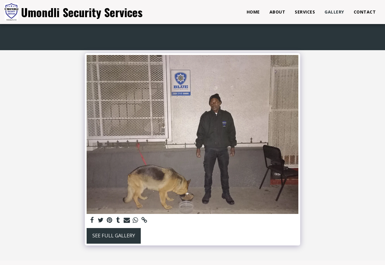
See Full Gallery (113, 235)
